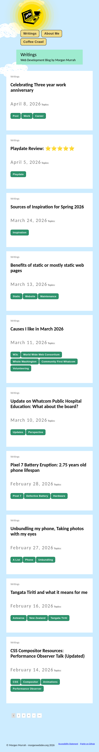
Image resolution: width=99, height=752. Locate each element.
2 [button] (18, 715)
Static (16, 296)
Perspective (35, 432)
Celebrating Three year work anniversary (38, 87)
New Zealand (37, 618)
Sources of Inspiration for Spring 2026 (47, 207)
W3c (15, 354)
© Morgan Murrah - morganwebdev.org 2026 (30, 745)
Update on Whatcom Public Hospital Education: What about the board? (46, 403)
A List (16, 559)
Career (39, 116)
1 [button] (13, 715)
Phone (29, 559)
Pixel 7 (17, 496)
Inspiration (19, 232)
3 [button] (23, 715)
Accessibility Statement (68, 744)
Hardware (59, 496)
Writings (30, 33)
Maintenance (48, 296)
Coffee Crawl (33, 42)
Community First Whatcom (58, 361)
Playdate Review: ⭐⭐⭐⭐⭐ (43, 148)
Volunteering (21, 368)
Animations (50, 681)
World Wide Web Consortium (41, 354)
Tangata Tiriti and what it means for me (49, 592)
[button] (34, 715)
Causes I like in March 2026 (37, 329)
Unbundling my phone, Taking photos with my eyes (47, 531)
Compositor (30, 681)
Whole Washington (24, 361)
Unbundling (45, 559)
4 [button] (28, 715)
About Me (51, 33)
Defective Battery (37, 496)
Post (16, 116)
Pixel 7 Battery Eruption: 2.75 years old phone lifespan (48, 467)
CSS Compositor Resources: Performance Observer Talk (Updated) (48, 653)
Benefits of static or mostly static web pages (47, 267)
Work (27, 116)
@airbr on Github (87, 744)
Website (30, 296)
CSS (15, 681)
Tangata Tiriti (59, 618)
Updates (18, 432)
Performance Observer (27, 688)
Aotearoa (18, 618)
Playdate (18, 174)
